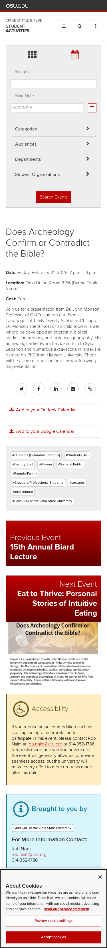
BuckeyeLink (64, 6)
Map (73, 6)
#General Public (70, 464)
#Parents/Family (24, 473)
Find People (81, 6)
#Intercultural (22, 492)
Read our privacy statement (66, 918)
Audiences (26, 144)
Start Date (24, 96)
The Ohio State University (17, 6)
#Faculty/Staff (22, 464)
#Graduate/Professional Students (37, 483)
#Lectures (77, 483)
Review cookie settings (53, 929)
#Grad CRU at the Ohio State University (42, 501)
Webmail (89, 6)
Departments (28, 159)
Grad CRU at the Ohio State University (42, 828)
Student (18, 28)
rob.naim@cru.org (44, 744)
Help (56, 6)
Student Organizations (37, 174)
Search (22, 72)
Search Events (54, 197)
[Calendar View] (92, 107)
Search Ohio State (98, 6)
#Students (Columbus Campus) (36, 455)
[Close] (100, 886)
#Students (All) (77, 455)
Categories (26, 129)
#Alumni (45, 464)
